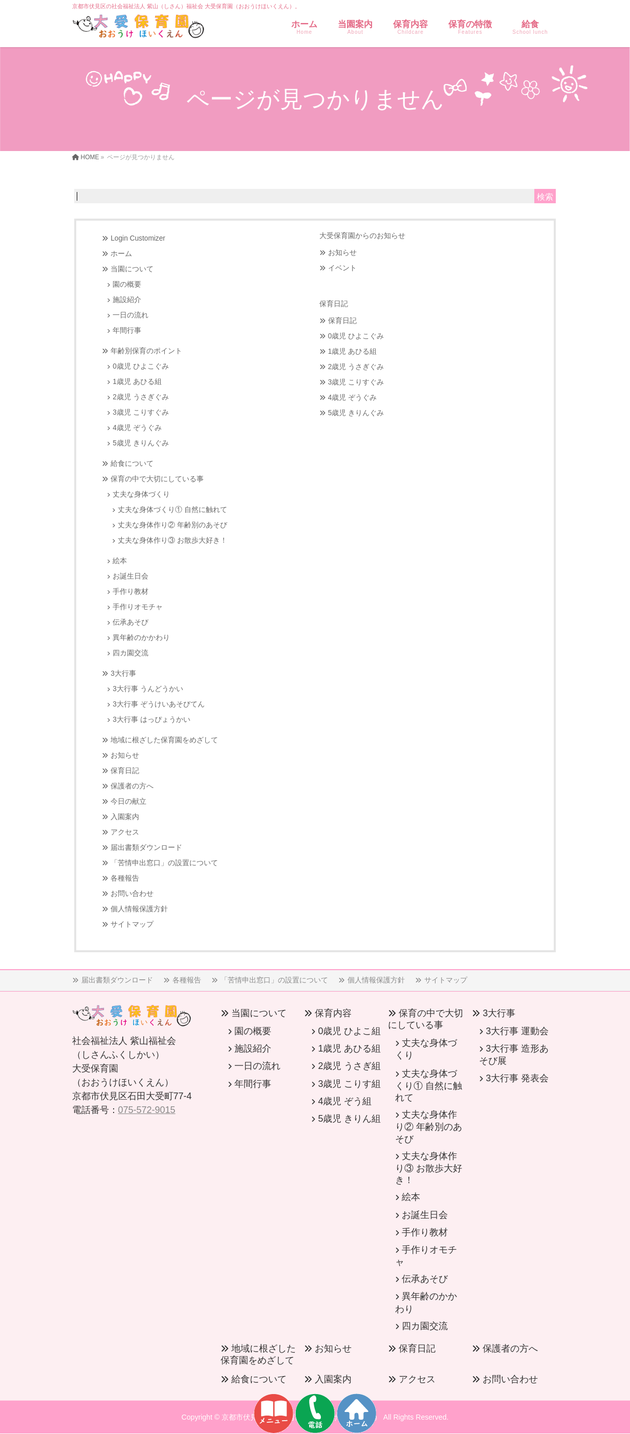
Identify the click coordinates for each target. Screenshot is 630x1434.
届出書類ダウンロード (146, 847)
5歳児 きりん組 (349, 1119)
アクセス (125, 832)
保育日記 (125, 771)
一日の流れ (130, 315)
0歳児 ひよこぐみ (140, 366)
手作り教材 (130, 591)
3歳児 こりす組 (349, 1084)
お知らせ (125, 755)
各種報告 (125, 878)
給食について (132, 463)
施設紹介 (127, 300)
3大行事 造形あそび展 (514, 1054)
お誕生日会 (130, 576)
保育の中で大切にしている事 (157, 479)
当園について (132, 269)
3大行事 (123, 673)
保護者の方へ (132, 786)
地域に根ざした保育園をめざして (164, 740)
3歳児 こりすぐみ (140, 412)
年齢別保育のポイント (146, 351)
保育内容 (333, 1013)
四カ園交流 (130, 653)
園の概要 (127, 284)
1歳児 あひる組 (137, 382)
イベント (342, 268)
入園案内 (125, 817)
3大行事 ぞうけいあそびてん (158, 704)
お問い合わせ (132, 893)
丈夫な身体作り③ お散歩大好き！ (172, 540)
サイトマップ (132, 924)
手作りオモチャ (138, 607)
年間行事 (127, 330)
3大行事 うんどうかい (148, 689)
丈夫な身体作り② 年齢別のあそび (172, 525)
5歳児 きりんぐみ (140, 443)
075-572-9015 (147, 1110)
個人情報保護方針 (139, 909)
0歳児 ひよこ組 (349, 1031)
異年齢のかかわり (141, 637)
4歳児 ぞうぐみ (137, 428)
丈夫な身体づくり (141, 494)
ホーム (121, 254)
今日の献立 (128, 801)
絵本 (120, 561)
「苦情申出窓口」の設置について (164, 863)
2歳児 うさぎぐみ (140, 397)
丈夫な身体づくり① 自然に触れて (172, 509)
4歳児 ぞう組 (345, 1101)
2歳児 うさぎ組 (349, 1066)
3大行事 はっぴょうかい (151, 719)
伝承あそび (130, 622)
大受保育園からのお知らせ (362, 235)
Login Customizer (138, 238)
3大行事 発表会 (517, 1078)
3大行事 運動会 (517, 1031)
